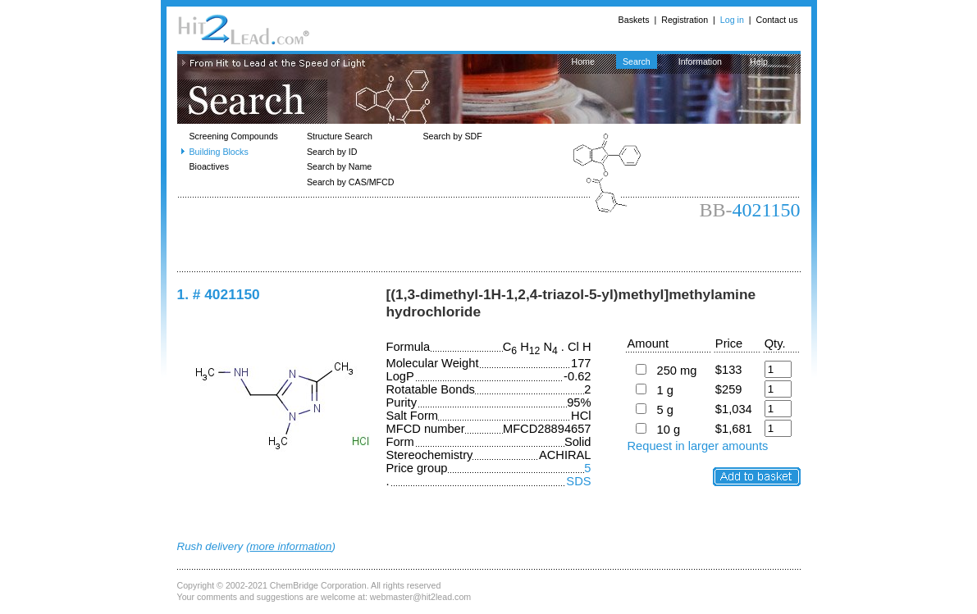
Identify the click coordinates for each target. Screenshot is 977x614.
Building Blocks (219, 152)
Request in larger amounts (698, 446)
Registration (684, 20)
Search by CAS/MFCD (351, 182)
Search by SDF (452, 136)
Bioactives (209, 166)
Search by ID (332, 152)
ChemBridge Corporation (318, 585)
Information (700, 61)
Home (583, 61)
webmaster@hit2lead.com (420, 597)
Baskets (634, 20)
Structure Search (339, 136)
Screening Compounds (233, 136)
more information (290, 546)
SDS (578, 481)
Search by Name (339, 166)
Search (637, 61)
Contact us (777, 20)
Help (759, 61)
